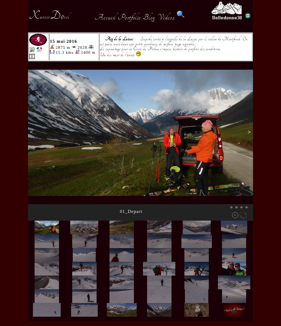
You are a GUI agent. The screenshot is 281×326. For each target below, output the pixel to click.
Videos (166, 17)
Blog (149, 17)
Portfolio (129, 17)
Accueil (105, 17)
